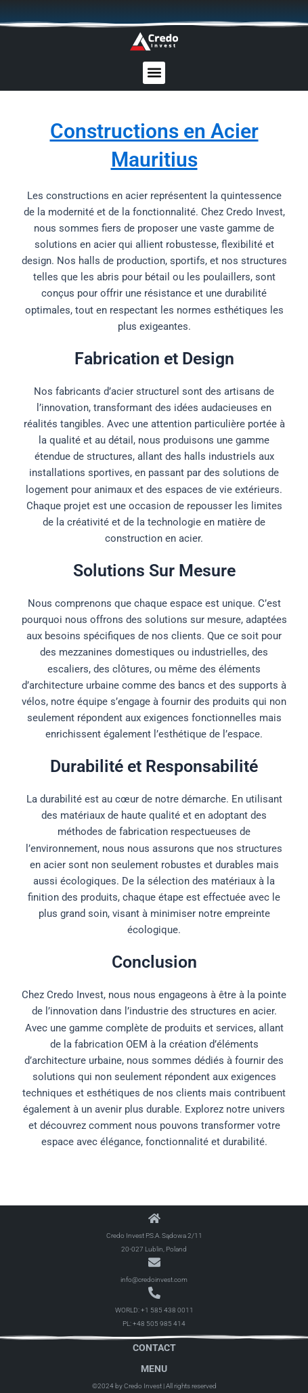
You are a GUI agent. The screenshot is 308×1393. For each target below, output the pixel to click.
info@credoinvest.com (154, 1279)
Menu (154, 1368)
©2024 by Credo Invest (127, 1386)
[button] (154, 73)
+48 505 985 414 (159, 1323)
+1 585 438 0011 (167, 1310)
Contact (154, 1347)
